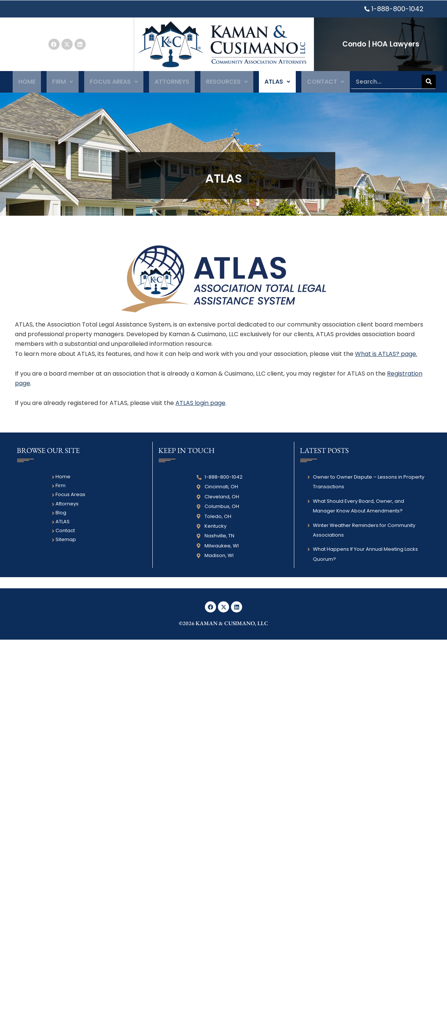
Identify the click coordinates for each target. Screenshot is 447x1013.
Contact (324, 83)
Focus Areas (113, 83)
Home (27, 83)
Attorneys (171, 83)
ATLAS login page (200, 406)
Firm (63, 83)
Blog (61, 515)
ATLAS (276, 83)
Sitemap (66, 542)
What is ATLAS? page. (386, 357)
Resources (226, 83)
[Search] (429, 83)
